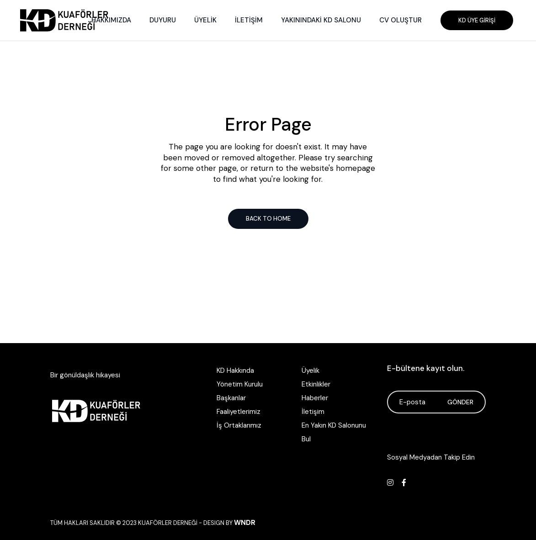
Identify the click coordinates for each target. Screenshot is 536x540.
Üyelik (310, 370)
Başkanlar (231, 397)
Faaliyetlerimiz (238, 411)
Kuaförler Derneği (167, 523)
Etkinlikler (316, 384)
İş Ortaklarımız (239, 425)
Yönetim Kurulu (240, 384)
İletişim (313, 411)
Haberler (315, 397)
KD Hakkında (235, 370)
